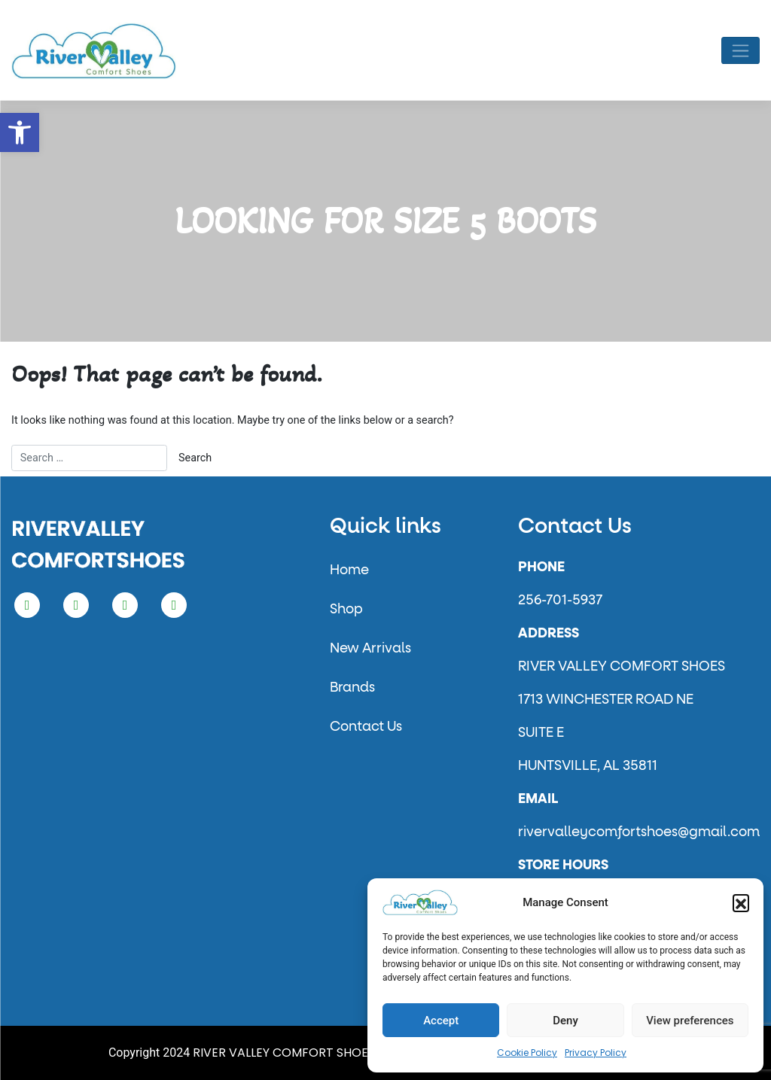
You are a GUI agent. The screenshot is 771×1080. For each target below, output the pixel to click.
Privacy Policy (595, 1052)
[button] (19, 132)
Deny (565, 1020)
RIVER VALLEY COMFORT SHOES (284, 1052)
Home (349, 570)
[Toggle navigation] (740, 50)
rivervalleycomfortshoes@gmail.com (639, 832)
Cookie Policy (527, 1052)
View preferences (689, 1020)
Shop (346, 609)
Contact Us (366, 727)
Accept (441, 1020)
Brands (352, 688)
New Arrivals (370, 649)
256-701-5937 (560, 600)
